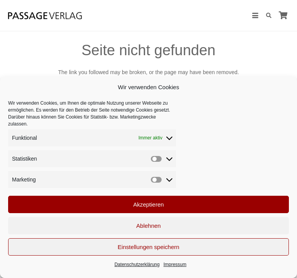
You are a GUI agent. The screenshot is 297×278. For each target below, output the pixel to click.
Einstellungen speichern (148, 247)
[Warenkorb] (283, 15)
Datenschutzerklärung (137, 264)
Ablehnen (148, 225)
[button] (255, 15)
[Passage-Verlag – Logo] (44, 15)
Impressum (175, 264)
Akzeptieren (148, 204)
